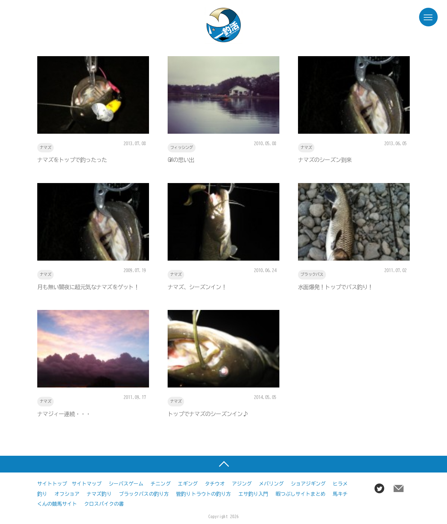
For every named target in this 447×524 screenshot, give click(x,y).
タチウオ (215, 483)
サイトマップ (87, 483)
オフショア (66, 493)
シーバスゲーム (126, 483)
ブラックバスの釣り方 (144, 493)
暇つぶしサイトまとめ (301, 493)
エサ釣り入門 (253, 493)
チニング (160, 483)
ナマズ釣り (99, 493)
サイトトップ (52, 483)
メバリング (271, 483)
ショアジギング (308, 483)
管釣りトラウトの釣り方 (203, 493)
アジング (242, 483)
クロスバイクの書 (104, 503)
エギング (188, 483)
